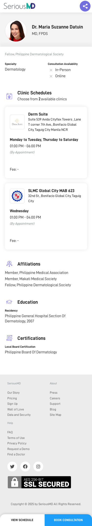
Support (55, 403)
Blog (53, 409)
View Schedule (22, 520)
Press (53, 392)
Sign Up (12, 403)
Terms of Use (16, 437)
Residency (11, 310)
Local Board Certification (20, 346)
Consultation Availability (63, 63)
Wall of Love (15, 409)
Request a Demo (18, 449)
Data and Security (19, 414)
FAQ (10, 432)
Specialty (10, 63)
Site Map (55, 414)
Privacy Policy (16, 443)
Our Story (13, 392)
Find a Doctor (16, 454)
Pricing (12, 398)
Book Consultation (68, 520)
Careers (55, 398)
